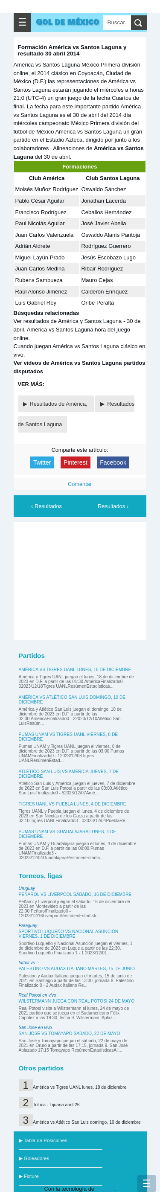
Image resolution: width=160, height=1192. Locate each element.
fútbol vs (27, 962)
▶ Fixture (29, 1176)
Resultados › (113, 506)
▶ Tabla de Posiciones (43, 1140)
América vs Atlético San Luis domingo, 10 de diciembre (87, 1122)
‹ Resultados (46, 506)
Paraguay (28, 925)
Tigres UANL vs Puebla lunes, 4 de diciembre (72, 804)
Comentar (80, 484)
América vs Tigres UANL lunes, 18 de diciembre (75, 669)
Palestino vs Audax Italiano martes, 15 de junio (77, 968)
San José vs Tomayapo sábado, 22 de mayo (69, 1033)
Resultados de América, (59, 404)
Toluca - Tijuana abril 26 (56, 1104)
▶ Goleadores (34, 1158)
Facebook (113, 462)
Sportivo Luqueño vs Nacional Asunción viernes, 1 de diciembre (69, 934)
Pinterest (75, 462)
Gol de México (67, 22)
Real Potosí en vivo (37, 995)
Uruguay (27, 888)
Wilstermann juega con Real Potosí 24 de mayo (77, 1001)
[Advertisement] (82, 579)
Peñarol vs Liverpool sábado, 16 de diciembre (75, 894)
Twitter (42, 462)
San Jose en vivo (35, 1027)
